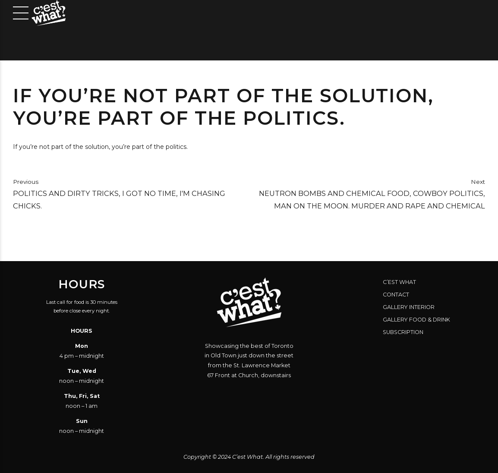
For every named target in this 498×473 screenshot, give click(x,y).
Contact (396, 294)
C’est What (399, 282)
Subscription (403, 332)
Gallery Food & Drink (416, 319)
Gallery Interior (409, 307)
